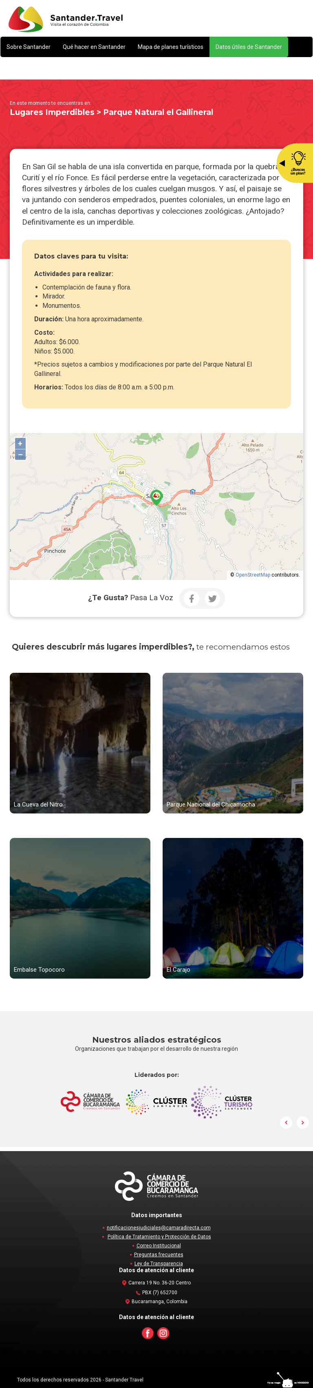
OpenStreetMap (253, 575)
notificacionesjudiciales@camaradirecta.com (159, 1228)
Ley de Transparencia (158, 1263)
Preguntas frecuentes (158, 1255)
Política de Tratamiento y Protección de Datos (159, 1237)
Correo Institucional (159, 1246)
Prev (286, 1122)
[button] (28, 47)
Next (302, 1122)
